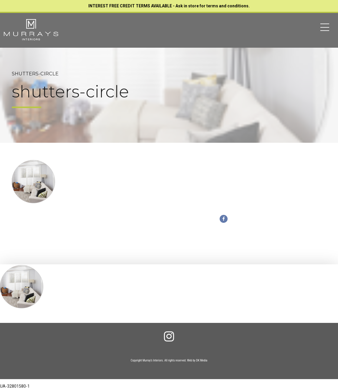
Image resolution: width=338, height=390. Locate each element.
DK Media (201, 360)
